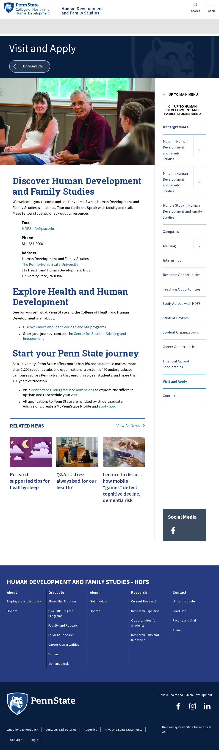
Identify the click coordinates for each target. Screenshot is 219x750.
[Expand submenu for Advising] (200, 246)
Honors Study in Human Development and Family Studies (182, 211)
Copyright (17, 737)
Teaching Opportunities (181, 289)
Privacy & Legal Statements (123, 726)
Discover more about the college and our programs (64, 326)
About (12, 589)
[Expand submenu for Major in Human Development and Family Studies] (200, 150)
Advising (169, 246)
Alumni (95, 589)
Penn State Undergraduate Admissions (62, 389)
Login (34, 737)
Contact (169, 395)
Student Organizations (181, 332)
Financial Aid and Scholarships (176, 364)
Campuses (171, 231)
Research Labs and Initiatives (145, 634)
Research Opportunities (181, 274)
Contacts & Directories (61, 726)
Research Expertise (145, 608)
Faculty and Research (64, 622)
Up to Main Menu (183, 94)
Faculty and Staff (185, 617)
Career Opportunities (179, 346)
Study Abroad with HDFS (181, 303)
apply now (107, 406)
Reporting (90, 726)
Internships (172, 260)
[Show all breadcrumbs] (29, 66)
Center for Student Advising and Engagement (74, 336)
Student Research (61, 632)
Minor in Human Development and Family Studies (175, 182)
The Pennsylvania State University (50, 264)
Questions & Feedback (22, 726)
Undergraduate (176, 127)
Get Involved (99, 598)
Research (139, 589)
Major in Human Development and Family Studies (175, 150)
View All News (128, 425)
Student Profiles (176, 318)
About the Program (62, 598)
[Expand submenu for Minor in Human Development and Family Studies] (200, 182)
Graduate (56, 589)
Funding (54, 651)
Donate (12, 608)
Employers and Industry (24, 598)
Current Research (144, 598)
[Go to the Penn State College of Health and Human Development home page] (27, 8)
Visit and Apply (175, 381)
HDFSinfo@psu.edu (38, 228)
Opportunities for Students (144, 620)
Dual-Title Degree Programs (61, 610)
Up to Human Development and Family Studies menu (182, 110)
